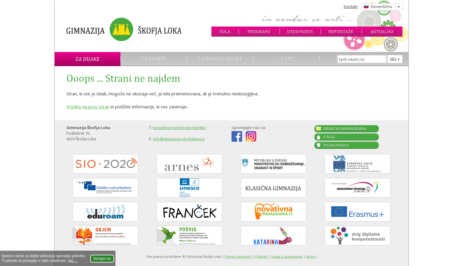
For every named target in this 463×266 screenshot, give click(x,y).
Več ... (72, 261)
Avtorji (311, 256)
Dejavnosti (300, 31)
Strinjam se (102, 259)
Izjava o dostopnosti (286, 256)
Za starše (153, 59)
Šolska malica (335, 145)
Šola (224, 31)
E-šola (329, 137)
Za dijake (88, 59)
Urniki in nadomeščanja (344, 129)
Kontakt (351, 6)
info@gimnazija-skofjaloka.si (179, 138)
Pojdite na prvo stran (88, 107)
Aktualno (381, 31)
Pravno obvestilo (238, 256)
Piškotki (261, 256)
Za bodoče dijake (220, 59)
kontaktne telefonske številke (179, 127)
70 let (286, 59)
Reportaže (340, 31)
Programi (258, 31)
